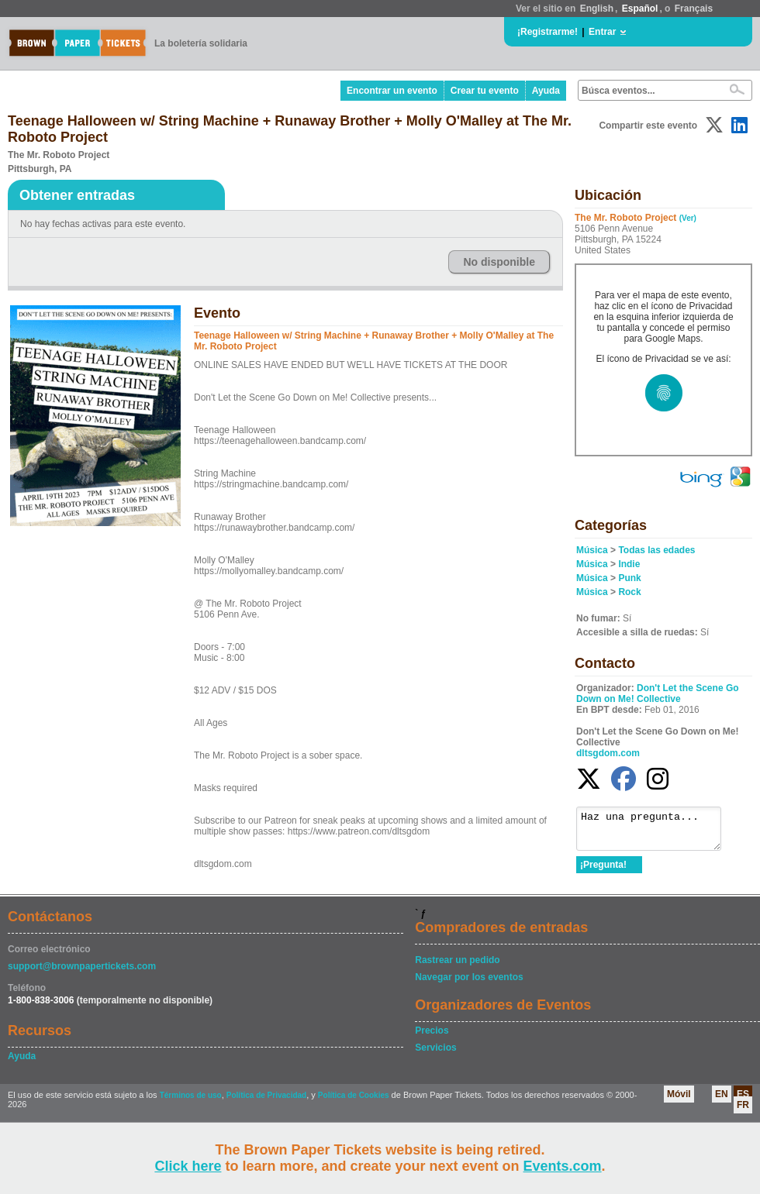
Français (694, 8)
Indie (629, 564)
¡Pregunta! (603, 871)
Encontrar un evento (392, 90)
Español (640, 8)
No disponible (499, 262)
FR (743, 1111)
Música (592, 550)
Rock (629, 592)
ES (743, 1101)
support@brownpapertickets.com (82, 973)
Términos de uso (191, 1102)
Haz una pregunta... (656, 832)
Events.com (562, 1166)
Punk (629, 578)
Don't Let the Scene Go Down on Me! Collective (657, 693)
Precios (431, 1037)
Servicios (435, 1054)
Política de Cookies (353, 1102)
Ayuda (546, 90)
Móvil (679, 1101)
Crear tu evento (485, 90)
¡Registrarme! (547, 31)
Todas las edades (656, 550)
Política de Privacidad (266, 1102)
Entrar (602, 31)
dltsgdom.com (608, 753)
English (596, 8)
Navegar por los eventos (469, 984)
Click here (187, 1166)
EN (721, 1101)
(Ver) (687, 218)
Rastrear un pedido (457, 967)
